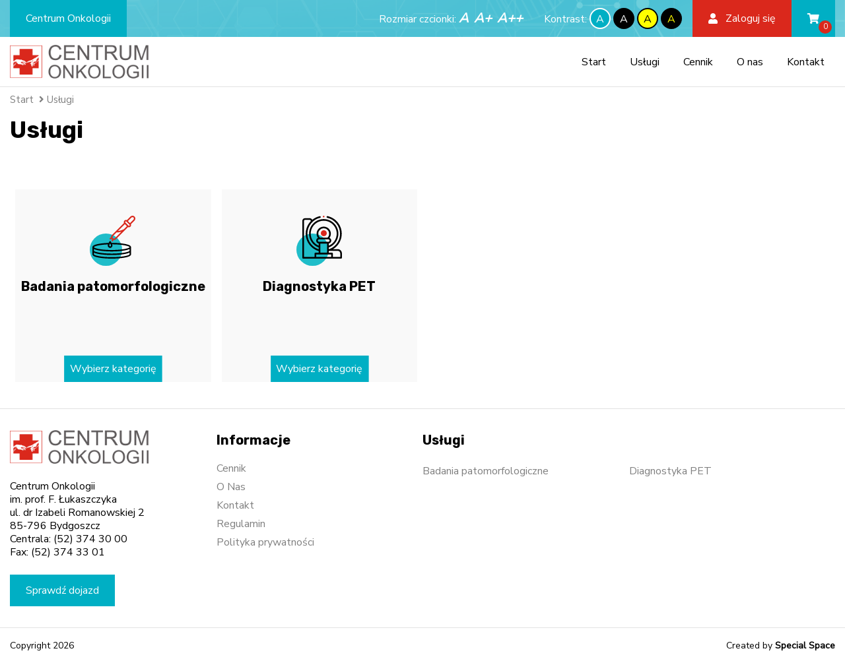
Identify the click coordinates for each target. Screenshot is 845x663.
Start (594, 62)
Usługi (644, 62)
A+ (483, 18)
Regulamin (241, 524)
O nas (750, 62)
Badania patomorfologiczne (485, 471)
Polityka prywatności (265, 542)
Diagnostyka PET (670, 471)
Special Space (805, 645)
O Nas (231, 487)
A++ (510, 18)
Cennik (698, 62)
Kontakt (806, 62)
